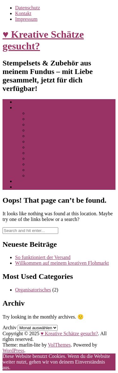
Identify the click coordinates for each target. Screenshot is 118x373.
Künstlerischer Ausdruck (53, 135)
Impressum (26, 19)
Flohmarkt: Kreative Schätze (44, 107)
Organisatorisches (33, 289)
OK (14, 367)
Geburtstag (39, 113)
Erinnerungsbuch (45, 147)
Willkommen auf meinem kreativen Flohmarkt (62, 263)
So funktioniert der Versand (42, 257)
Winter (35, 175)
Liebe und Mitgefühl (48, 124)
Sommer (36, 164)
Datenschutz (27, 7)
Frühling (36, 158)
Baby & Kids (41, 130)
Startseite (24, 102)
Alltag (34, 141)
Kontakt (23, 13)
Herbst (34, 169)
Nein (22, 367)
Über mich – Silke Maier (40, 181)
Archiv (9, 327)
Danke (34, 119)
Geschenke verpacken (50, 152)
